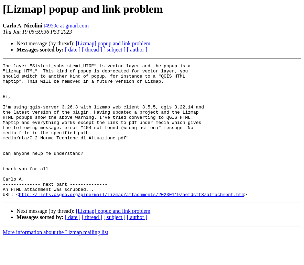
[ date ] (72, 50)
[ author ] (137, 50)
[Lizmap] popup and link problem (113, 43)
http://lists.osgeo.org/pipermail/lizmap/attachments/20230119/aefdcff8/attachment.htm (131, 221)
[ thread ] (92, 50)
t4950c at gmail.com (66, 25)
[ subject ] (115, 50)
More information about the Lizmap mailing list (55, 259)
